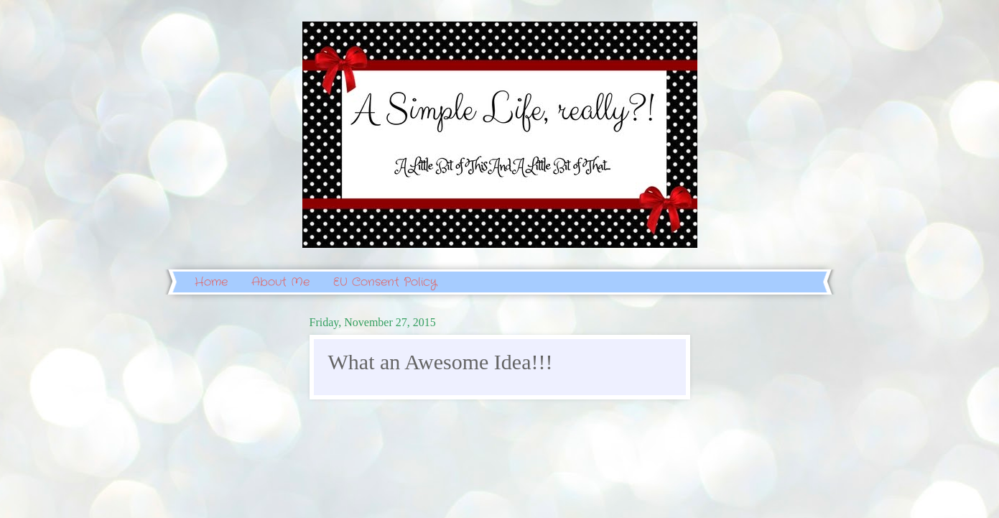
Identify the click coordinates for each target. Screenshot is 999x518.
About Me (280, 282)
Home (211, 282)
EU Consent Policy (385, 282)
